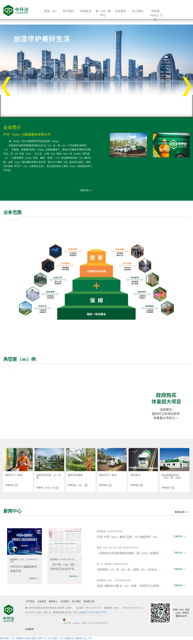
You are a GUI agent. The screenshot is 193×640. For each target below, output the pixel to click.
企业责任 (64, 601)
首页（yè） (51, 11)
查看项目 (11, 485)
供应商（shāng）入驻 (155, 15)
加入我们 (76, 601)
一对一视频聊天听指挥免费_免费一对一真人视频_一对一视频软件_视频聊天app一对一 (51, 638)
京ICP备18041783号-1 (97, 612)
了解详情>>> (86, 190)
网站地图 (4, 638)
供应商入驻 (88, 601)
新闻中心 (53, 601)
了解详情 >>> (179, 536)
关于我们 (30, 601)
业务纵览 (41, 601)
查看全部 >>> (182, 512)
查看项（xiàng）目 (47, 487)
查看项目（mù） (77, 485)
